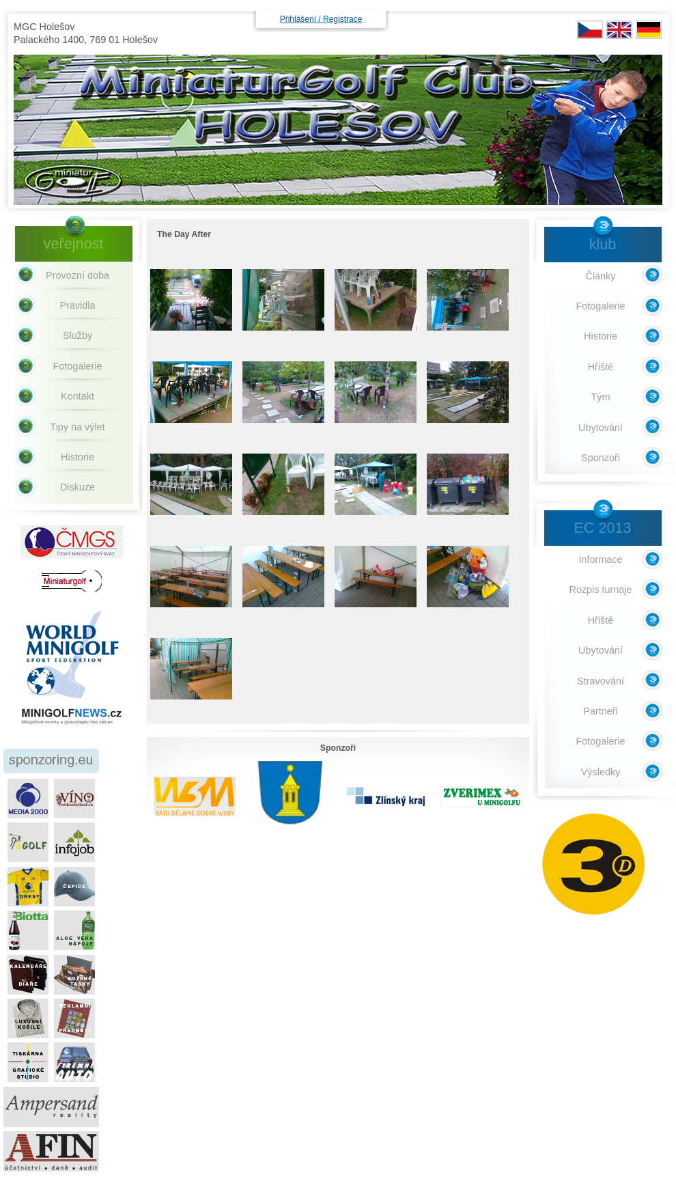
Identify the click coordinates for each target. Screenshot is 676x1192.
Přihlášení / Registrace (321, 19)
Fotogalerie (77, 366)
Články (601, 276)
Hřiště (601, 366)
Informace (601, 559)
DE (648, 29)
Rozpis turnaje (600, 589)
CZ (590, 29)
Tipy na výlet (77, 426)
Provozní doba (77, 275)
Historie (77, 457)
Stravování (600, 681)
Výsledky (601, 771)
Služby (77, 335)
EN (619, 29)
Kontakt (77, 396)
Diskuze (77, 487)
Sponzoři (600, 457)
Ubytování (600, 427)
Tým (600, 396)
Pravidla (78, 305)
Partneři (600, 711)
